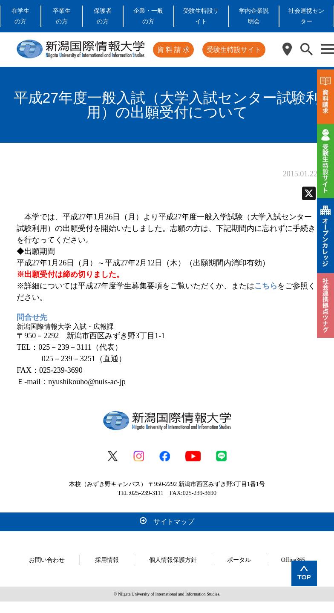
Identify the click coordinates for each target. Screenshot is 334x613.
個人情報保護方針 (173, 560)
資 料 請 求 (173, 49)
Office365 (293, 560)
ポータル (239, 560)
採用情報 (107, 560)
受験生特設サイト (234, 49)
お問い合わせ (47, 560)
